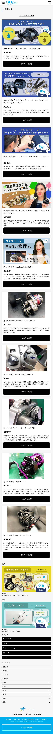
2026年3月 (5, 671)
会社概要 (8, 719)
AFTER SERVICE (37, 714)
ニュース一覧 (16, 719)
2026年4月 (5, 667)
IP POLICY (44, 719)
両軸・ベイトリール (9, 648)
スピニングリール (8, 638)
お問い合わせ (26, 728)
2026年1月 (5, 678)
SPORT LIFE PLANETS (17, 714)
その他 (5, 643)
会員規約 (24, 719)
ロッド (5, 657)
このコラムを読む (26, 64)
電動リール (6, 652)
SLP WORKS (28, 714)
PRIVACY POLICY (34, 719)
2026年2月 (5, 675)
